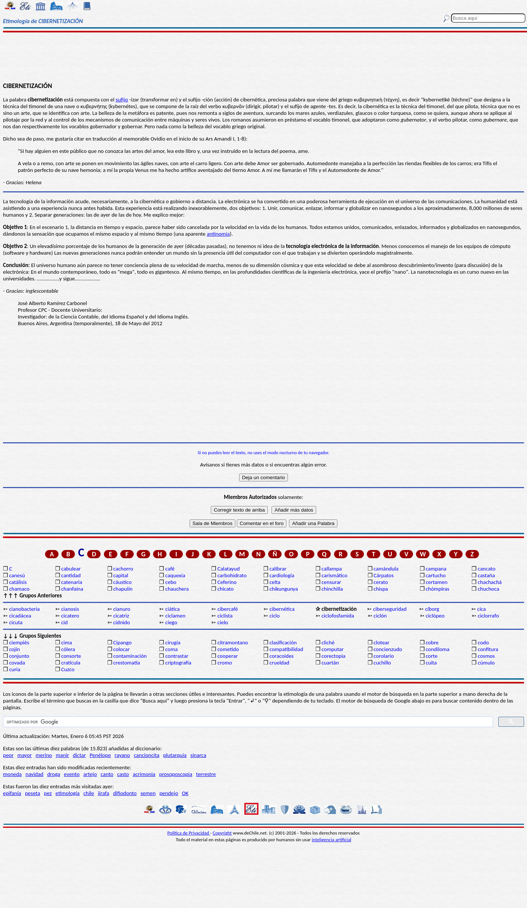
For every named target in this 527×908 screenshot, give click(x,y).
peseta (32, 793)
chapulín (123, 588)
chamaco (19, 588)
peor (8, 755)
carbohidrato (232, 575)
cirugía (173, 642)
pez (48, 793)
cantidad (70, 575)
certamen (436, 582)
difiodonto (125, 793)
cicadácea (20, 615)
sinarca (198, 755)
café (170, 568)
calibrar (277, 568)
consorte (71, 656)
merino (44, 755)
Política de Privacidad (188, 833)
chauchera (177, 588)
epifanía (12, 793)
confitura (488, 649)
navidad (35, 774)
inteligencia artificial (331, 839)
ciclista (225, 615)
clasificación (282, 642)
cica (481, 609)
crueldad (279, 662)
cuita (431, 662)
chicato (226, 588)
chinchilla (332, 588)
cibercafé (228, 609)
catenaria (71, 582)
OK (185, 793)
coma (171, 649)
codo (483, 642)
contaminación (130, 656)
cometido (228, 649)
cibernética (281, 609)
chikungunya (283, 588)
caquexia (175, 575)
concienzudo (388, 649)
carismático (334, 575)
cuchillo (382, 662)
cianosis (70, 609)
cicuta (15, 622)
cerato (381, 582)
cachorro (123, 568)
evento (72, 774)
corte (432, 656)
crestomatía (126, 662)
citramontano (233, 642)
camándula (386, 568)
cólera (68, 649)
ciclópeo (435, 615)
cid (64, 622)
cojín (14, 649)
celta (274, 582)
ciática (172, 609)
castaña (486, 575)
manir (62, 755)
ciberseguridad (390, 609)
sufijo (122, 99)
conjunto (19, 656)
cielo (223, 622)
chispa (381, 588)
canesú (17, 575)
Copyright (222, 833)
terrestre (206, 774)
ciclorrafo (488, 615)
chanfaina (72, 588)
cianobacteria (24, 609)
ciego (171, 622)
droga (53, 774)
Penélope (100, 755)
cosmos (486, 656)
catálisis (17, 582)
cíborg (432, 609)
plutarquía (175, 755)
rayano (122, 755)
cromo (225, 662)
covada (17, 662)
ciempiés (19, 642)
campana (436, 568)
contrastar (176, 656)
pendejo (168, 793)
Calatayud (229, 568)
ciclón (380, 615)
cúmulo (486, 662)
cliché (327, 642)
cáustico (122, 582)
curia (14, 669)
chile (88, 793)
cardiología (281, 575)
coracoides (281, 656)
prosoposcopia (175, 774)
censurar (331, 582)
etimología (67, 793)
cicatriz (121, 615)
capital (120, 575)
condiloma (438, 649)
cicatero (70, 615)
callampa (331, 568)
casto (123, 774)
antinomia (218, 233)
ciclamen (175, 615)
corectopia (333, 656)
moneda (12, 774)
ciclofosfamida (337, 615)
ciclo (274, 615)
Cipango (122, 642)
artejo (90, 774)
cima (66, 642)
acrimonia (144, 774)
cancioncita (146, 755)
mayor (25, 755)
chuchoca (488, 588)
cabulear (71, 568)
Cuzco (67, 669)
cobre (432, 642)
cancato (486, 568)
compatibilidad (286, 649)
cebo (171, 582)
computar (332, 649)
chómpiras (437, 588)
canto (107, 774)
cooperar (228, 656)
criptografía (178, 662)
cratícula (70, 662)
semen (148, 793)
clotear (381, 642)
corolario (384, 656)
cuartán (330, 662)
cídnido (121, 622)
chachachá (490, 582)
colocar (121, 649)
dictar (79, 755)
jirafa (103, 793)
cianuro (121, 609)
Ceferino (227, 582)
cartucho (436, 575)
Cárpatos (384, 575)
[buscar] (247, 722)
